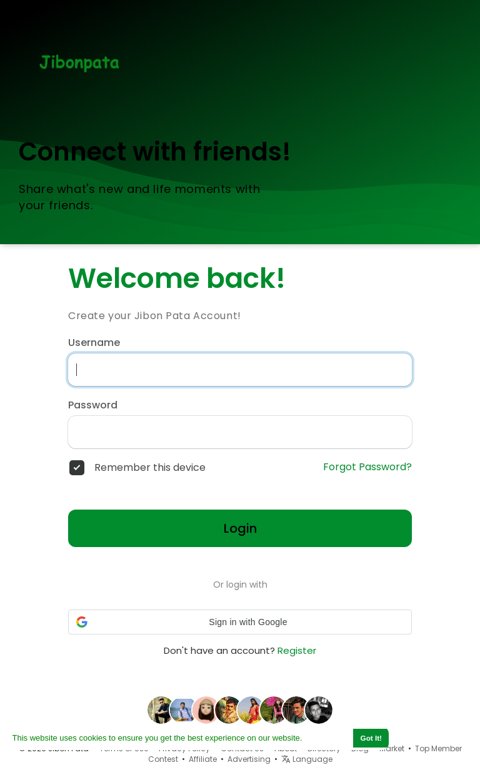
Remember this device (150, 468)
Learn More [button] (327, 738)
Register (297, 650)
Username (94, 343)
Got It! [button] (371, 738)
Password (93, 405)
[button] (240, 622)
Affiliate (203, 759)
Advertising (249, 759)
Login (240, 528)
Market (391, 748)
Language (306, 759)
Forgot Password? (367, 467)
